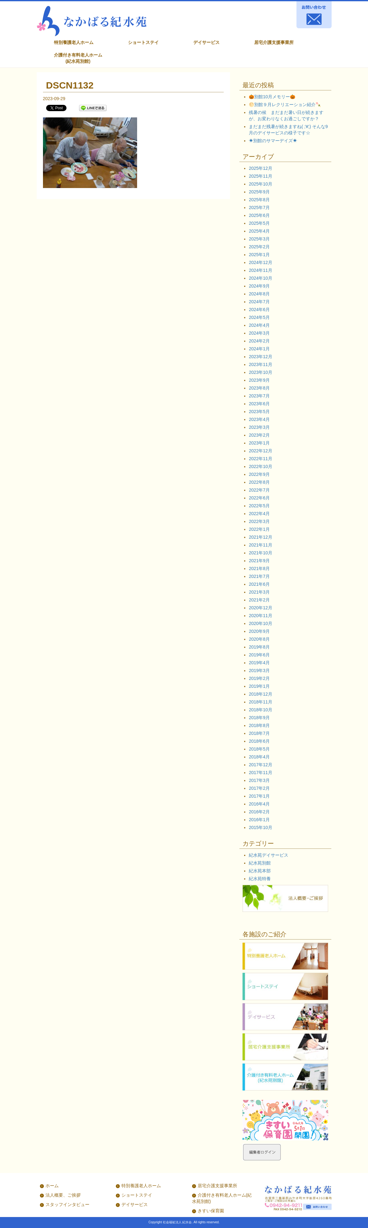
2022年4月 (259, 513)
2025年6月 (259, 215)
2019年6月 (259, 654)
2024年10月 (260, 278)
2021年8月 (259, 568)
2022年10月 (260, 466)
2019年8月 (259, 646)
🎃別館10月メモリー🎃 (272, 96)
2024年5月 (259, 317)
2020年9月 (259, 631)
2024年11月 (260, 270)
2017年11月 (260, 772)
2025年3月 (259, 238)
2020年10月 (260, 623)
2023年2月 (259, 435)
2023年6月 (259, 403)
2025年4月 (259, 231)
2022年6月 (259, 497)
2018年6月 (259, 741)
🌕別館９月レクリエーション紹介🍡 (285, 104)
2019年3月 (259, 670)
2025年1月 (259, 254)
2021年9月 (259, 560)
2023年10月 (260, 372)
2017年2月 (259, 788)
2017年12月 (260, 764)
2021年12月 (260, 537)
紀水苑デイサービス (268, 855)
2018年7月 (259, 733)
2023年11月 (260, 364)
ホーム (52, 1185)
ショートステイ (143, 42)
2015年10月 (260, 827)
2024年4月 (259, 325)
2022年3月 (259, 521)
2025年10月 (260, 183)
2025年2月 (259, 246)
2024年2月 (259, 340)
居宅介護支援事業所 (274, 42)
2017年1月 (259, 796)
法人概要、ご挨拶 (63, 1195)
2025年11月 (260, 176)
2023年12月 (260, 356)
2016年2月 (259, 811)
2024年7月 (259, 301)
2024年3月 (259, 333)
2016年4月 (259, 803)
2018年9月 (259, 717)
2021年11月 (260, 544)
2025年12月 (260, 168)
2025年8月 (259, 199)
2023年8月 (259, 387)
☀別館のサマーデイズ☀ (273, 140)
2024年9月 (259, 285)
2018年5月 (259, 748)
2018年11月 (260, 701)
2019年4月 (259, 662)
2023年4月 (259, 419)
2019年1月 (259, 686)
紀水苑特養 (260, 878)
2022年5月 (259, 505)
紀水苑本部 (260, 870)
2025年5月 (259, 223)
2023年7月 (259, 395)
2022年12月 (260, 450)
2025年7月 (259, 207)
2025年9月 (259, 191)
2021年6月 (259, 584)
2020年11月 (260, 615)
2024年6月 (259, 309)
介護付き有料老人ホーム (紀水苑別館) (78, 58)
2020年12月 (260, 607)
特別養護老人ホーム (73, 42)
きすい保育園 (211, 1210)
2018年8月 (259, 725)
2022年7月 (259, 490)
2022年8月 (259, 482)
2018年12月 (260, 694)
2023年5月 (259, 411)
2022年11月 (260, 458)
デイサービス (206, 42)
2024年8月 (259, 293)
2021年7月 (259, 576)
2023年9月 (259, 380)
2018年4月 (259, 756)
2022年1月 (259, 529)
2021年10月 (260, 552)
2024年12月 (260, 262)
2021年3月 (259, 592)
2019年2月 (259, 678)
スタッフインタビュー (67, 1204)
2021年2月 (259, 599)
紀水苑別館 (260, 862)
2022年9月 (259, 474)
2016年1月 (259, 819)
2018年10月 (260, 709)
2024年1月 (259, 348)
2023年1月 (259, 442)
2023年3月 (259, 427)
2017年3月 (259, 780)
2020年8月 (259, 639)
